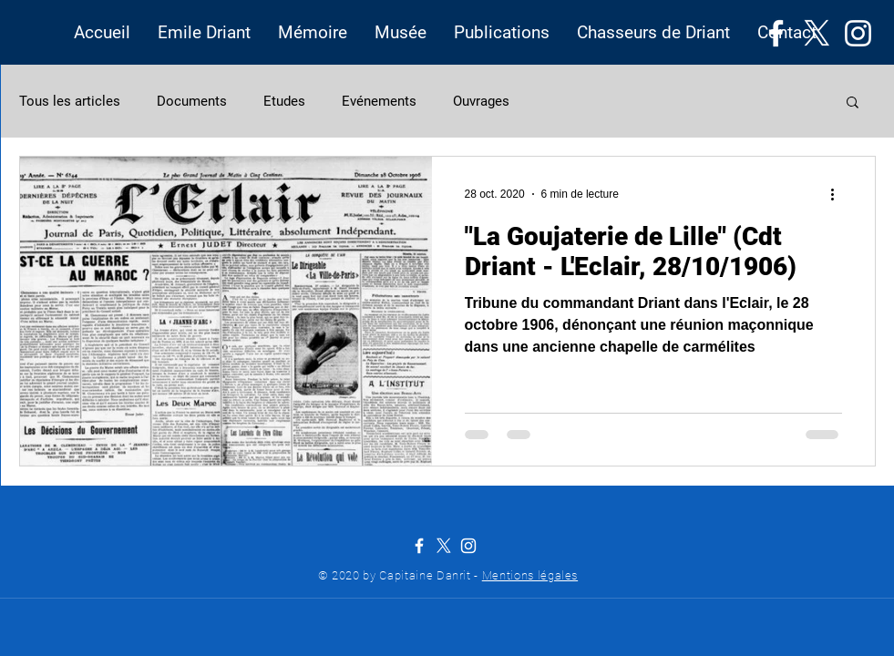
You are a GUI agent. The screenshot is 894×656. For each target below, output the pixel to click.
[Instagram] (858, 33)
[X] (817, 33)
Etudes (284, 101)
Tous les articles (69, 101)
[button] (204, 32)
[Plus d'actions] (839, 194)
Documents (192, 101)
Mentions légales (530, 575)
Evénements (379, 101)
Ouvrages (481, 101)
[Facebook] (776, 33)
